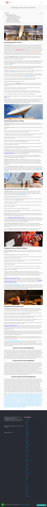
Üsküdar (27, 494)
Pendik (27, 477)
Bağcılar (27, 426)
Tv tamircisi (9, 396)
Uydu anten (38, 397)
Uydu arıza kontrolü (28, 395)
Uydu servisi (22, 402)
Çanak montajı (17, 404)
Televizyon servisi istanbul (19, 396)
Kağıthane (27, 468)
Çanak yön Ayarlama (12, 395)
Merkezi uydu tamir (28, 393)
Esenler (27, 451)
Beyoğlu (27, 443)
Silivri (27, 483)
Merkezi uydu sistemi (34, 396)
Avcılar (27, 424)
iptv (4, 402)
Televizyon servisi (32, 397)
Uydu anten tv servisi (16, 402)
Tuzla (27, 489)
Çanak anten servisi (33, 399)
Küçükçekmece (28, 472)
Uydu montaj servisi (7, 406)
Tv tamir (12, 396)
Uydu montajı (19, 403)
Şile (26, 481)
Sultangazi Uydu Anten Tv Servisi (10, 14)
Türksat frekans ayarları (30, 400)
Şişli (26, 485)
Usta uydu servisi (21, 397)
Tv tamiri (22, 398)
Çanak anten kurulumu (20, 393)
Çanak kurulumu (12, 404)
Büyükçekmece (28, 445)
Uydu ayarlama (11, 397)
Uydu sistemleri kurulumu (21, 406)
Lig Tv (5, 399)
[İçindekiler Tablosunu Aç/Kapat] (40, 13)
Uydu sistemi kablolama (21, 395)
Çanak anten (6, 404)
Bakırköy (27, 430)
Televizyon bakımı (37, 404)
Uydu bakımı (34, 395)
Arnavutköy (28, 419)
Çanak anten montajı (38, 403)
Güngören (27, 464)
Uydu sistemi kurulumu (12, 393)
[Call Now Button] (2, 504)
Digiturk (38, 398)
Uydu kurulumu (38, 402)
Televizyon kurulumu (24, 404)
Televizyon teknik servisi (24, 405)
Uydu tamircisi (31, 405)
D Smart (41, 398)
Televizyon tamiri (31, 404)
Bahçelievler (28, 428)
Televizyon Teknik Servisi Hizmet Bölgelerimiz (14, 22)
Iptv (28, 397)
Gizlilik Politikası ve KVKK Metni (24, 504)
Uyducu (34, 402)
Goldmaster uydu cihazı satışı (31, 398)
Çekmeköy (28, 449)
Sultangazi (28, 487)
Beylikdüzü (28, 441)
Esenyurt (27, 453)
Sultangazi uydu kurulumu (9, 153)
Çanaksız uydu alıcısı (38, 400)
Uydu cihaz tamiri (26, 399)
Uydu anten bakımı (7, 403)
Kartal (27, 470)
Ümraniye (27, 491)
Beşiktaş (27, 436)
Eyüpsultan (28, 455)
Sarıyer (27, 479)
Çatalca (27, 447)
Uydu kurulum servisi (38, 405)
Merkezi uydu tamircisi (36, 393)
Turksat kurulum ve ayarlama (11, 399)
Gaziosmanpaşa (29, 460)
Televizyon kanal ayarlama (9, 405)
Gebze (27, 462)
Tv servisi (25, 397)
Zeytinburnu (28, 496)
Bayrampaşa (28, 434)
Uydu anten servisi (27, 396)
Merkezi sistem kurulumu (13, 400)
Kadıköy (27, 466)
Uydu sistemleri (14, 406)
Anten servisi (26, 402)
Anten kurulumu (20, 399)
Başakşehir (28, 432)
